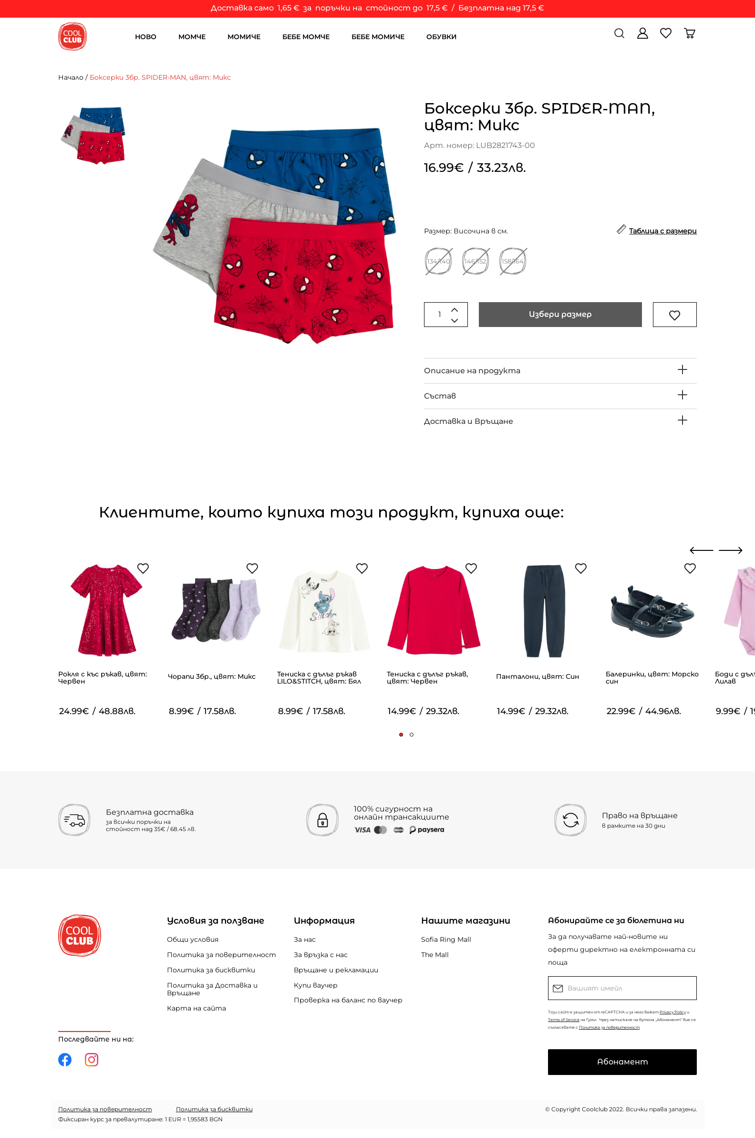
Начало (70, 77)
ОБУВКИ (441, 36)
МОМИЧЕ (244, 36)
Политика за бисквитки (211, 970)
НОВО (145, 36)
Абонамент (622, 1061)
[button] (401, 734)
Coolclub (595, 1109)
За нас (305, 939)
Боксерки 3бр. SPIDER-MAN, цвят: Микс (160, 77)
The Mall (435, 954)
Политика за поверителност (221, 954)
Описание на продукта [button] (472, 370)
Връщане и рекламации (336, 970)
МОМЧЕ (192, 36)
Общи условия (192, 939)
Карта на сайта (196, 1008)
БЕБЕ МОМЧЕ (306, 36)
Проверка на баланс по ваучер (348, 1000)
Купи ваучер (316, 985)
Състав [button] (440, 395)
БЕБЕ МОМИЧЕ (378, 36)
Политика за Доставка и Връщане (212, 989)
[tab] (560, 370)
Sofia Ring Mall (446, 939)
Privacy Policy (673, 1012)
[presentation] (702, 550)
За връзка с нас (321, 954)
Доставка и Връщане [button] (468, 421)
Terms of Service (563, 1019)
